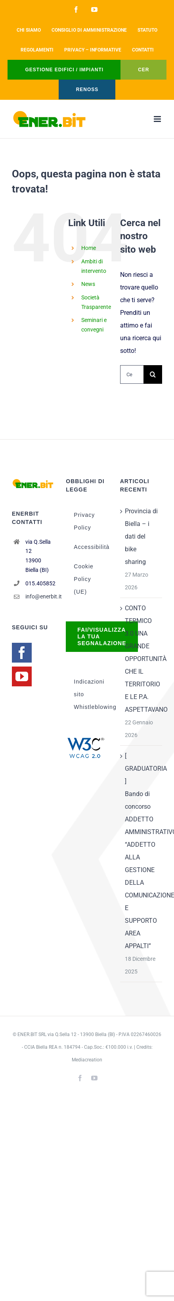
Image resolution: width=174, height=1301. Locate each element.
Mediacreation (87, 1060)
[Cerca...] (131, 374)
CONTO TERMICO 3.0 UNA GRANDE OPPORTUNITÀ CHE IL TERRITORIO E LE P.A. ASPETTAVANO (141, 658)
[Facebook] (22, 653)
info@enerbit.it (39, 596)
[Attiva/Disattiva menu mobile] (158, 119)
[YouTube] (22, 676)
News (88, 284)
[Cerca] (152, 374)
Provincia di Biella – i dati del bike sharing (141, 536)
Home (88, 248)
